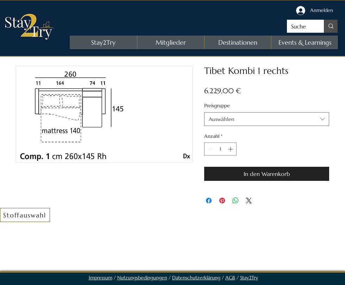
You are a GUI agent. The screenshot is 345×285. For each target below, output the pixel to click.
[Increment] (231, 149)
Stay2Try (249, 277)
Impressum (100, 277)
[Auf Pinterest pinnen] (222, 200)
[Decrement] (209, 149)
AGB (230, 277)
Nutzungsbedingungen (142, 277)
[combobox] (266, 119)
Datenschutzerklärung (196, 277)
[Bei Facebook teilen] (209, 200)
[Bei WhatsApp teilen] (235, 200)
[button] (25, 215)
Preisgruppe (217, 105)
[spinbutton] (220, 149)
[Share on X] (249, 200)
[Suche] (300, 26)
